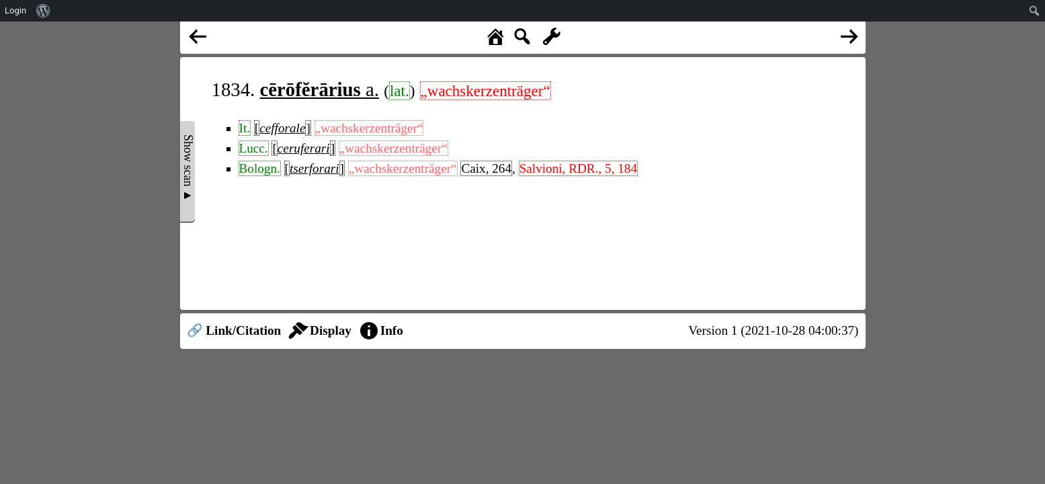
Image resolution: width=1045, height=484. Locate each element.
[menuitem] (43, 11)
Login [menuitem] (15, 10)
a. (320, 89)
